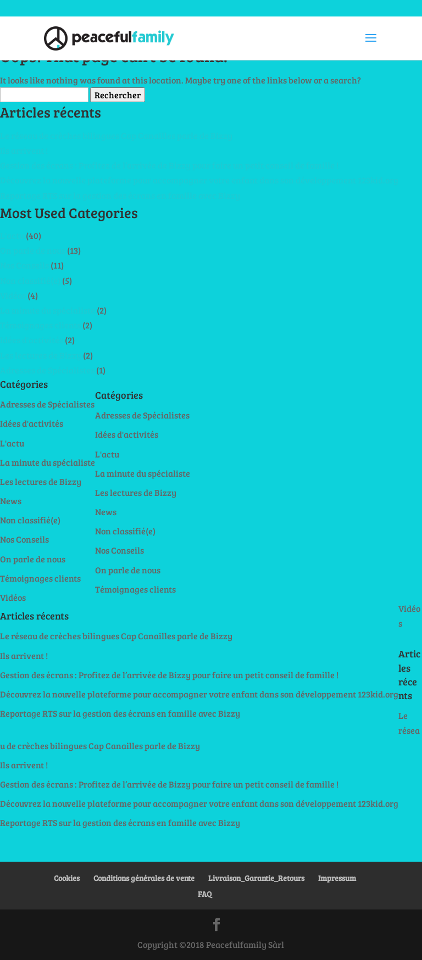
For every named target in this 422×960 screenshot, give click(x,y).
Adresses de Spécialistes (47, 370)
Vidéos (13, 295)
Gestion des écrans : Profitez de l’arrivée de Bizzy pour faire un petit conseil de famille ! (169, 165)
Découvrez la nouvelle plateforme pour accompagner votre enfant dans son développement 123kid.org (199, 180)
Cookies (67, 878)
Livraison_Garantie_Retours (256, 878)
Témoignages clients (40, 325)
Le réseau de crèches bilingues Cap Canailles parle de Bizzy (116, 135)
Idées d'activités (31, 339)
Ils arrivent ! (24, 150)
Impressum (337, 878)
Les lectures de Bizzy (40, 355)
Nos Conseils (24, 265)
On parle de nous (32, 250)
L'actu (12, 235)
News (10, 500)
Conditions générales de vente (144, 878)
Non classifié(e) (30, 280)
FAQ (205, 894)
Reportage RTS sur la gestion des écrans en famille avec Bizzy (120, 195)
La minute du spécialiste (47, 310)
